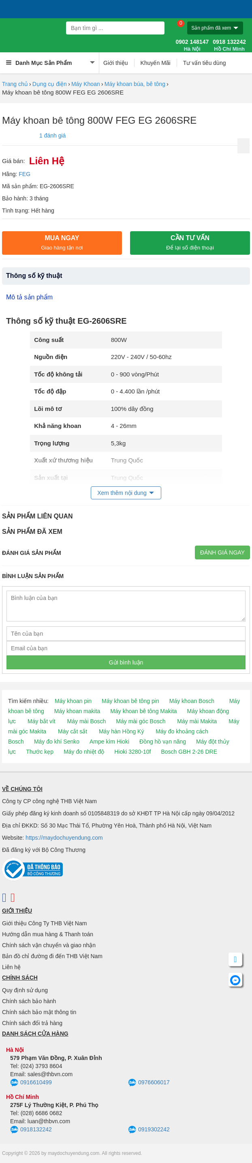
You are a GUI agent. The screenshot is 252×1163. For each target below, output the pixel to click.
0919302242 (149, 1130)
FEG (24, 174)
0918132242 (31, 1130)
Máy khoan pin (73, 701)
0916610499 (31, 1083)
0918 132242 (229, 45)
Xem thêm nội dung (122, 493)
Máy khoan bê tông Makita (143, 711)
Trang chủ (15, 84)
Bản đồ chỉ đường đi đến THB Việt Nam (52, 956)
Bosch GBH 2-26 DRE (189, 751)
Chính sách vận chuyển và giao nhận (49, 945)
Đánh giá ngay (222, 552)
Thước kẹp (39, 751)
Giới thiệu (115, 63)
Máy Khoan (85, 84)
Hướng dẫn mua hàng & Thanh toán (47, 934)
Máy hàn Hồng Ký (121, 731)
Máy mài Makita (197, 721)
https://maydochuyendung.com (64, 837)
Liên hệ (11, 967)
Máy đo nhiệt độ (84, 751)
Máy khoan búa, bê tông (135, 84)
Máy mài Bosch (86, 721)
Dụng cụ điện (49, 84)
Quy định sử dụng (25, 990)
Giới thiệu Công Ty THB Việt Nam (44, 923)
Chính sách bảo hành (29, 1001)
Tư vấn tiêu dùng (204, 63)
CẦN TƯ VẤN (190, 242)
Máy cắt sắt (72, 731)
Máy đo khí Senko (56, 741)
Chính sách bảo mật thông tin (39, 1012)
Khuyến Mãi (156, 63)
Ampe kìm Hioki (109, 741)
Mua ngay (62, 242)
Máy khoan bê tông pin (130, 701)
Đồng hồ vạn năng (162, 741)
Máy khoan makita (77, 711)
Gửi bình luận (126, 662)
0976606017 (149, 1083)
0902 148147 (192, 45)
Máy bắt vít (42, 721)
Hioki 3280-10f (132, 751)
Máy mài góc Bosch (140, 721)
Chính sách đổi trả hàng (32, 1023)
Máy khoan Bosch (191, 701)
